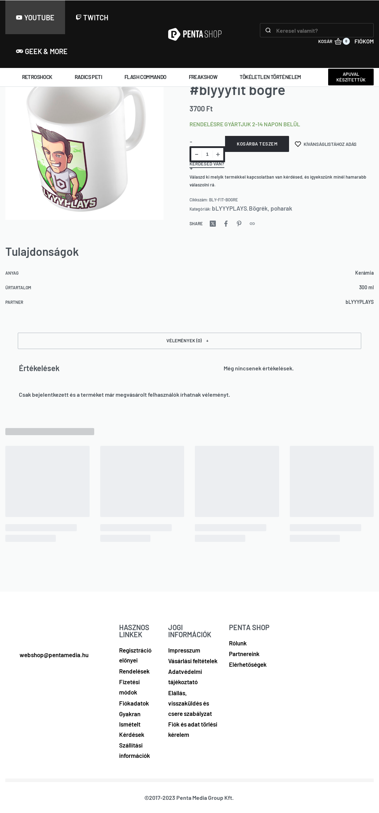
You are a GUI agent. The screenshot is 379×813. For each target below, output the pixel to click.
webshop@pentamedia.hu (54, 654)
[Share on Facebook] (226, 224)
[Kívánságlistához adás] (325, 144)
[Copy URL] (252, 224)
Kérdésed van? (207, 164)
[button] (189, 341)
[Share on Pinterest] (239, 224)
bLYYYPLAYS (229, 208)
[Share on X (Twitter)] (213, 224)
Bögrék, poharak (270, 208)
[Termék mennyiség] (207, 154)
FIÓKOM (364, 41)
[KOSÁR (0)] (334, 41)
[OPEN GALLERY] (84, 142)
